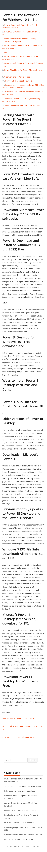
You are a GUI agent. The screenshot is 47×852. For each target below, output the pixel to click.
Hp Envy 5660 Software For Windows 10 (18, 718)
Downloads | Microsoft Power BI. (19, 81)
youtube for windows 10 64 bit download (20, 810)
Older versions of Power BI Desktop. (19, 77)
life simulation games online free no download (22, 786)
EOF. (6, 52)
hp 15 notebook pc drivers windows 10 (19, 822)
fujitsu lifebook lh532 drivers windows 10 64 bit (23, 835)
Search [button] (32, 760)
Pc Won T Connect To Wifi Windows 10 (18, 737)
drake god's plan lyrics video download (19, 791)
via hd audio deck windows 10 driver (18, 839)
